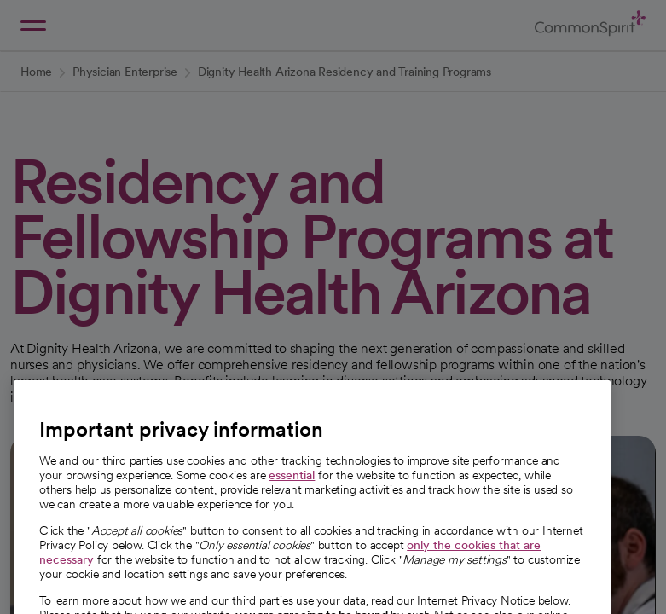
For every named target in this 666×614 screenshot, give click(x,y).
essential (292, 493)
